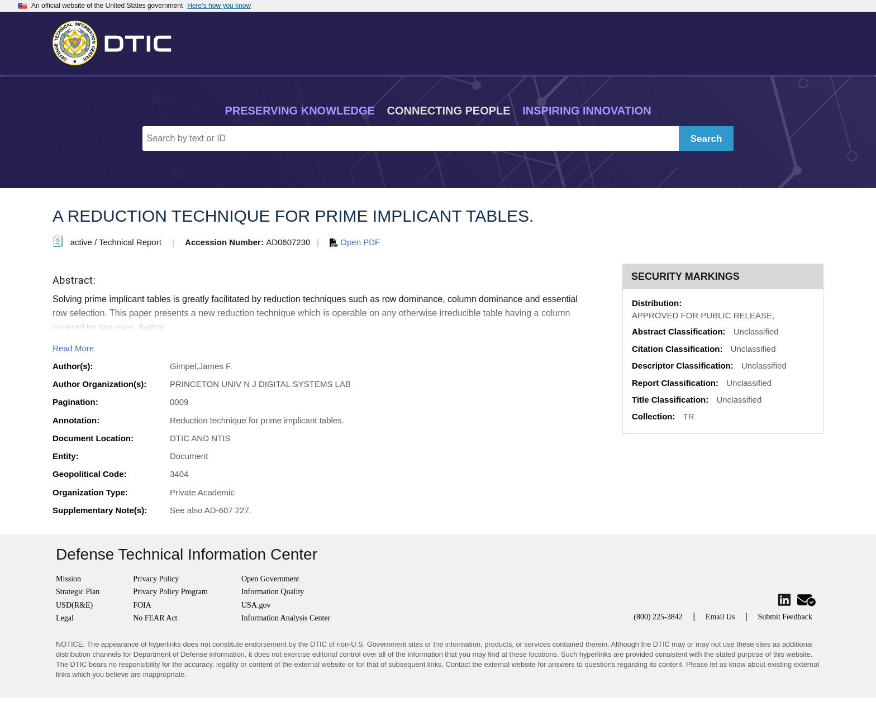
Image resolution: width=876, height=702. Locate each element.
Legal (65, 618)
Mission (68, 579)
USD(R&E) (74, 605)
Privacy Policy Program (170, 592)
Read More (73, 348)
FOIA (142, 605)
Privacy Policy (156, 579)
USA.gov (256, 605)
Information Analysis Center (285, 618)
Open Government (270, 579)
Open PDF (355, 242)
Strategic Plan (77, 592)
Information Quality (272, 592)
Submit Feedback (785, 617)
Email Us (720, 617)
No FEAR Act (155, 618)
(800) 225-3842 (658, 617)
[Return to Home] (117, 40)
